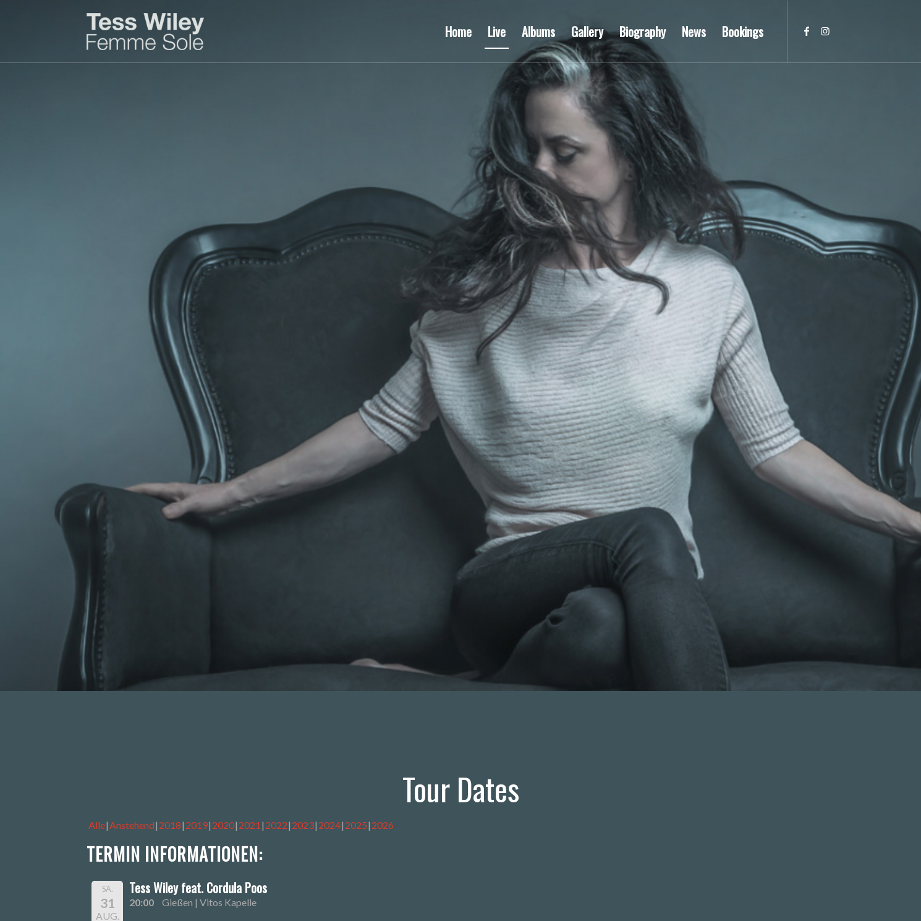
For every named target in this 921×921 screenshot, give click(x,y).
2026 (382, 825)
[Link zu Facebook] (806, 31)
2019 (196, 825)
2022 (276, 825)
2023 (303, 825)
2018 (170, 825)
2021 (250, 825)
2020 (223, 825)
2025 (356, 825)
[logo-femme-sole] (145, 31)
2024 (329, 825)
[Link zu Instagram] (825, 31)
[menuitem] (458, 31)
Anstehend (132, 825)
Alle (96, 825)
